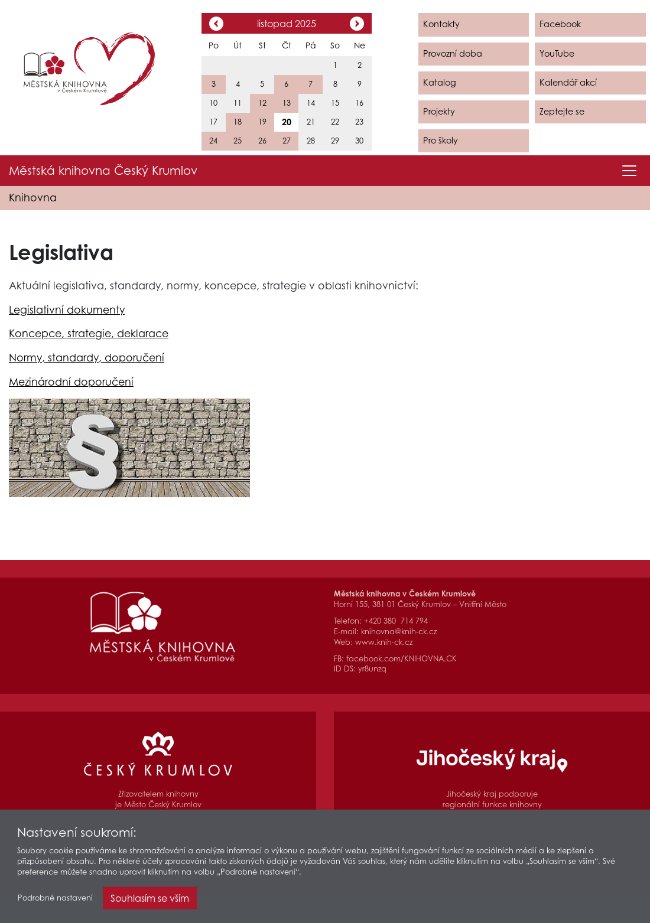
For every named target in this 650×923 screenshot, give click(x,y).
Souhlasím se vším (149, 901)
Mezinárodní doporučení (71, 382)
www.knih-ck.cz (383, 642)
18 (237, 122)
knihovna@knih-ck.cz (399, 631)
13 (286, 103)
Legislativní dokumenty (67, 310)
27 (286, 140)
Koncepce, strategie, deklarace (88, 333)
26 (262, 140)
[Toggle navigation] (629, 170)
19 (262, 122)
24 (213, 140)
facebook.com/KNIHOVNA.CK (401, 658)
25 (237, 140)
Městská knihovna (103, 171)
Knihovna (33, 197)
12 (262, 103)
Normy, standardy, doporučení (86, 357)
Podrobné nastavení (55, 900)
